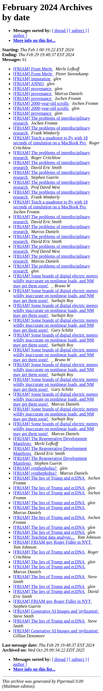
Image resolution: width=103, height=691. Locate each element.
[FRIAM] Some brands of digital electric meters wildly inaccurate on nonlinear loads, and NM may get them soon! (55, 281)
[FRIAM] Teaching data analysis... (44, 537)
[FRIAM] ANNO (29, 83)
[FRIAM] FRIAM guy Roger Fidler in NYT (52, 542)
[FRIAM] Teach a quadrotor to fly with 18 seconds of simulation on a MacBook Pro (50, 140)
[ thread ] (60, 30)
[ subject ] (78, 30)
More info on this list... (34, 40)
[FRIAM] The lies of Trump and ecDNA (49, 478)
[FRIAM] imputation (32, 78)
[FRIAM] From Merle (33, 69)
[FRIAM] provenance (32, 88)
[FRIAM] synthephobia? (35, 468)
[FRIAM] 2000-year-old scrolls (41, 103)
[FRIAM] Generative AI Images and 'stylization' (56, 611)
